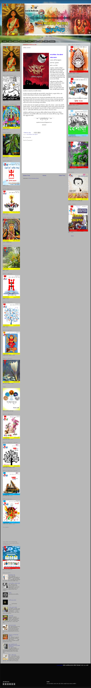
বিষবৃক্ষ (10, 592)
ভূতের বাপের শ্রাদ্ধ (12, 625)
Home (44, 175)
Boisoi (72, 235)
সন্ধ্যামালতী (11, 615)
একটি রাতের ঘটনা (12, 600)
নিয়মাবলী (29, 41)
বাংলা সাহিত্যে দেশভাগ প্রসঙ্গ (14, 583)
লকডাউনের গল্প (12, 575)
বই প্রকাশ (35, 41)
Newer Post (26, 175)
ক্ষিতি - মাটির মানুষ (12, 655)
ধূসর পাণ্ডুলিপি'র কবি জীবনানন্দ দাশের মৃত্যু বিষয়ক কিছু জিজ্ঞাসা (14, 645)
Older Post (62, 175)
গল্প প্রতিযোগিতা (22, 41)
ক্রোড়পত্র (16, 41)
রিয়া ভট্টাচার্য (34, 134)
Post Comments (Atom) (34, 178)
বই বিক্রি (40, 41)
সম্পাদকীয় (4, 41)
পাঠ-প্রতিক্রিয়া (29, 134)
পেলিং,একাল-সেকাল (13, 607)
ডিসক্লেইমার (52, 41)
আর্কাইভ (46, 41)
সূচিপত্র (10, 41)
